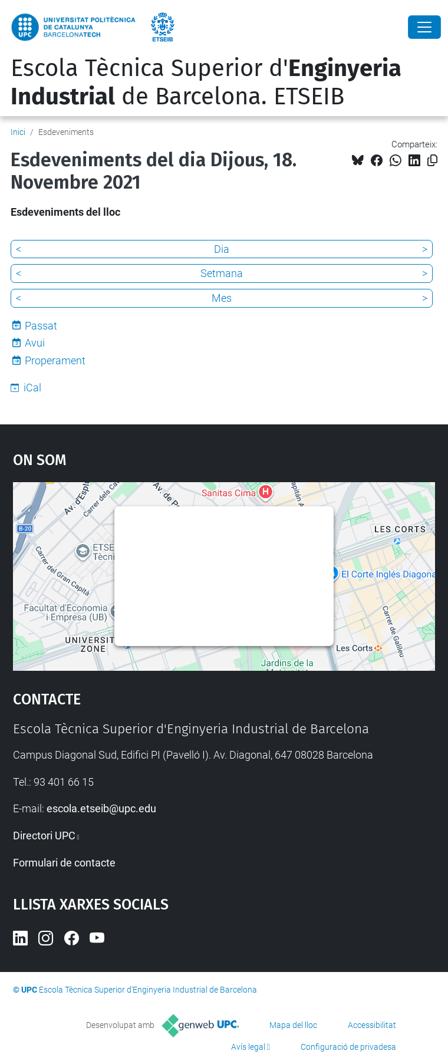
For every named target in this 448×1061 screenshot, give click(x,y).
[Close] (424, 27)
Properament (55, 360)
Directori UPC (44, 835)
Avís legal (248, 1047)
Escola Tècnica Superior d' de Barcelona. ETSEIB (206, 82)
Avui (35, 343)
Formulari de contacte (64, 862)
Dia (221, 249)
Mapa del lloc (293, 1025)
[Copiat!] (432, 160)
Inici (18, 132)
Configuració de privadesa (348, 1047)
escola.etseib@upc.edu (101, 808)
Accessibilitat (372, 1025)
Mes (222, 298)
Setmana (221, 273)
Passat (41, 325)
